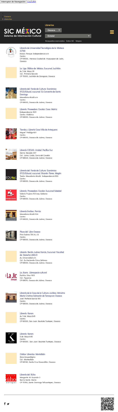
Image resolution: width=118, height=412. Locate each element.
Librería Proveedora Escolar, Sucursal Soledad (40, 191)
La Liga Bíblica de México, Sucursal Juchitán (40, 68)
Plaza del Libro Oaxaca (30, 231)
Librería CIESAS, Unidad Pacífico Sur (36, 150)
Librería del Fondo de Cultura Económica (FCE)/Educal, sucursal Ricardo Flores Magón (40, 172)
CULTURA (31, 1)
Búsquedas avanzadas (55, 41)
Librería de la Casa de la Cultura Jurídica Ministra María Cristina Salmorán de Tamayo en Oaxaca (42, 294)
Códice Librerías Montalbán (32, 354)
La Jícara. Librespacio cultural (33, 272)
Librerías (8, 19)
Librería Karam (26, 313)
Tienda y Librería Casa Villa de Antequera (38, 129)
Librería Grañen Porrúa (30, 211)
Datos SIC (70, 41)
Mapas (78, 41)
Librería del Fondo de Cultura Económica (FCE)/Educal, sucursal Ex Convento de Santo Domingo (40, 91)
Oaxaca (7, 16)
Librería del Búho (27, 374)
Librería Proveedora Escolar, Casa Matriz (38, 109)
